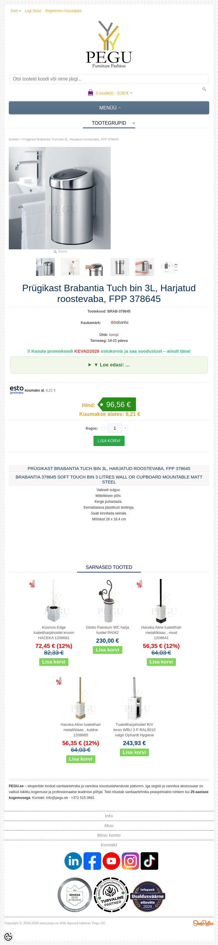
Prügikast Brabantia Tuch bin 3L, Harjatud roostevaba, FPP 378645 (70, 139)
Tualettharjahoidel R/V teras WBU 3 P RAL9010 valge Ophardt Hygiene (134, 729)
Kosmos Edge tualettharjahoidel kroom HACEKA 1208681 (53, 632)
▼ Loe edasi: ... (112, 365)
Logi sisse (33, 11)
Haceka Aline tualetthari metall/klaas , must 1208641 (161, 632)
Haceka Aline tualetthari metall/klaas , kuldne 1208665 (81, 729)
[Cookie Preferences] (8, 937)
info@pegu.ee (57, 798)
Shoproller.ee (203, 923)
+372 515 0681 (82, 798)
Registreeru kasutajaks (63, 11)
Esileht (13, 139)
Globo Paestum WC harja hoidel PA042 (107, 630)
